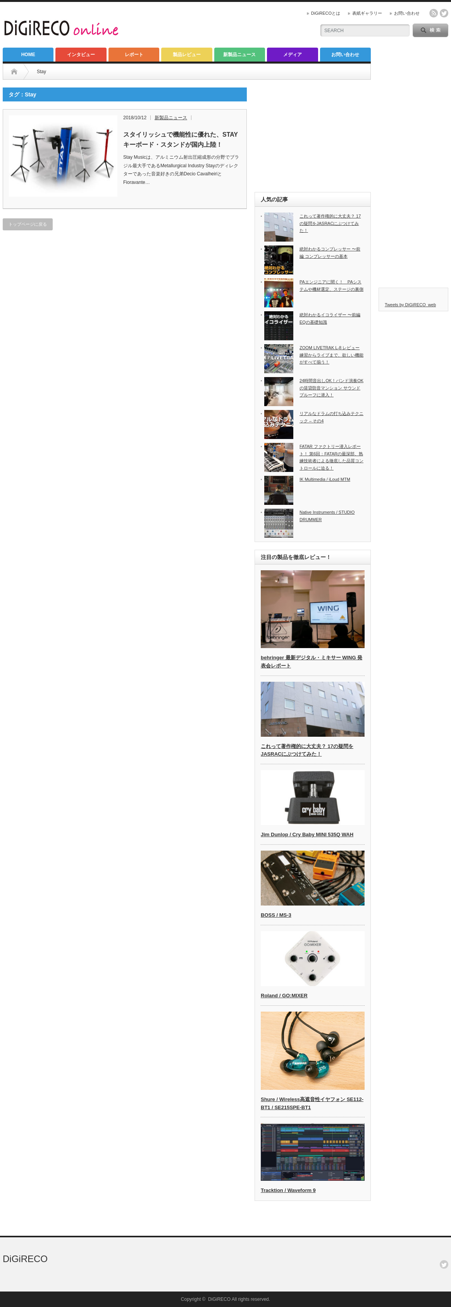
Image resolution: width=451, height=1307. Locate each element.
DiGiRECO (25, 1259)
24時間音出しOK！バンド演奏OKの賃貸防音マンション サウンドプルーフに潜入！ (331, 387)
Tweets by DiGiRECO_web (410, 304)
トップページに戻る (28, 224)
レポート (134, 54)
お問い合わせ (407, 13)
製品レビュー (187, 54)
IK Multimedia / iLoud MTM (325, 479)
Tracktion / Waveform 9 (288, 1190)
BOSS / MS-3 (276, 915)
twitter (444, 13)
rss (433, 13)
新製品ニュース (239, 54)
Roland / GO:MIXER (284, 995)
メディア (292, 54)
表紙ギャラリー (367, 13)
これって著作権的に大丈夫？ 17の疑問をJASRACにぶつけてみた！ (330, 223)
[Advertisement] (313, 135)
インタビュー (81, 54)
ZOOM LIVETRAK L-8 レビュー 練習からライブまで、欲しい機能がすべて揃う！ (331, 354)
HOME (28, 54)
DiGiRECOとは (325, 13)
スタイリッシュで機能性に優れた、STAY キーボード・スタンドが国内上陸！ (180, 139)
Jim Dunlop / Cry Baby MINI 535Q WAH (307, 834)
